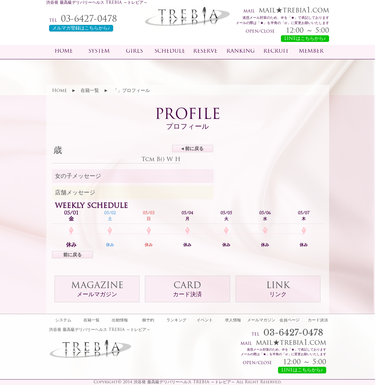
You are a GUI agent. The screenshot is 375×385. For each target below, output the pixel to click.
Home (59, 91)
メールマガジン (261, 320)
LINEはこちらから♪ (305, 38)
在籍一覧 (90, 91)
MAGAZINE (97, 290)
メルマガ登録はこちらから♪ (81, 28)
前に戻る (72, 255)
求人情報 (233, 320)
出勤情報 (120, 320)
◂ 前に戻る (192, 149)
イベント (205, 320)
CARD (187, 290)
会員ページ (289, 320)
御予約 (148, 320)
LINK (278, 290)
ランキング (176, 320)
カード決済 (318, 320)
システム (63, 320)
